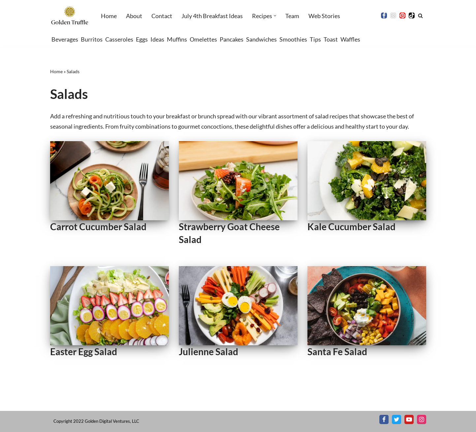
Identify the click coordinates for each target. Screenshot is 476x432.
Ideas (157, 39)
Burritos (92, 39)
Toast (331, 39)
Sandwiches (261, 39)
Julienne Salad (208, 351)
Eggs (142, 39)
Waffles (350, 39)
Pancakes (231, 39)
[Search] (420, 15)
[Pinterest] (402, 15)
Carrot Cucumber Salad (98, 226)
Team (292, 15)
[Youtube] (409, 419)
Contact (161, 15)
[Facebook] (384, 15)
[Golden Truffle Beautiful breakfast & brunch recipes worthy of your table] (70, 15)
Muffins (177, 39)
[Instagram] (393, 15)
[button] (275, 16)
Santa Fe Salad (337, 351)
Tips (315, 39)
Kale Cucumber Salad (351, 226)
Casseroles (119, 39)
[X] (396, 419)
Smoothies (293, 39)
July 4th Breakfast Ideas (212, 15)
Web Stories (324, 15)
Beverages (64, 39)
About (134, 15)
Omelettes (203, 39)
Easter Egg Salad (83, 351)
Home (109, 15)
